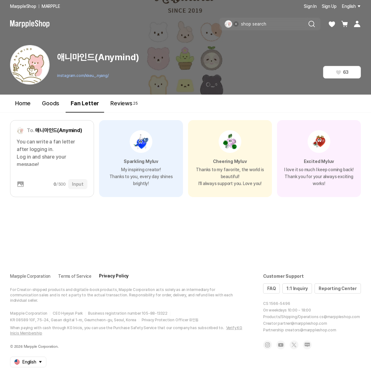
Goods (50, 103)
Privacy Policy (114, 275)
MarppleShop (23, 6)
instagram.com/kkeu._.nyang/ (83, 75)
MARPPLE (51, 6)
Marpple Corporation (30, 276)
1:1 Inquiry (297, 288)
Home (23, 103)
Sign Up (329, 6)
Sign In (310, 6)
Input (78, 184)
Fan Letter (85, 106)
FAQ (271, 288)
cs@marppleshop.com (339, 317)
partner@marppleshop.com (302, 323)
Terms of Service (74, 276)
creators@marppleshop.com (310, 330)
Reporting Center (338, 288)
